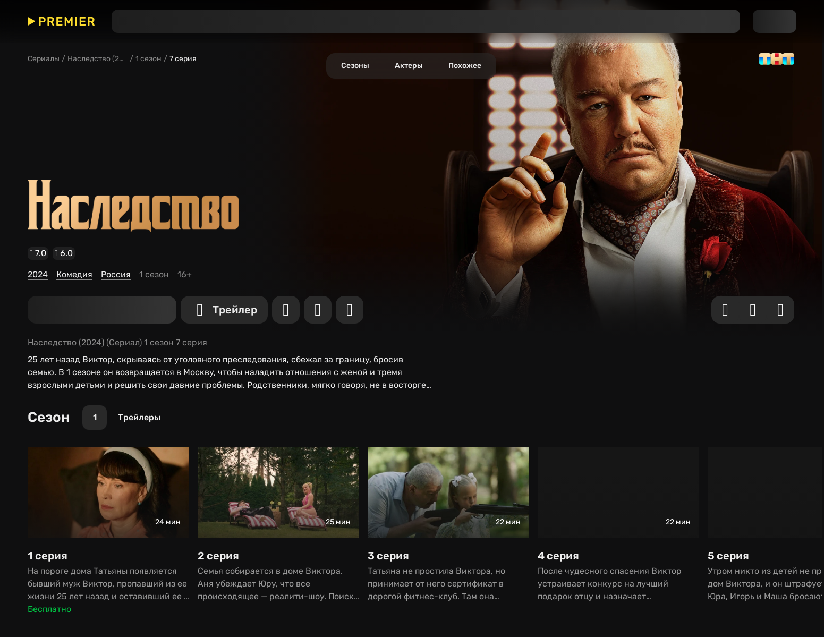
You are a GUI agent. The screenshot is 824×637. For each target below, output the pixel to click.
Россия (16, 236)
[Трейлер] (22, 265)
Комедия (20, 226)
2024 (12, 217)
